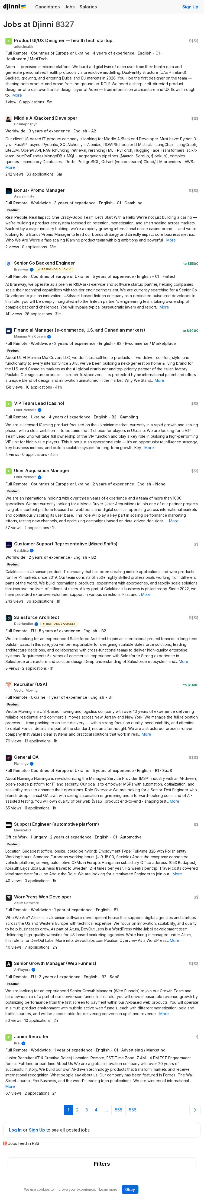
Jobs (69, 6)
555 (118, 1110)
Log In (15, 1130)
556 (133, 1110)
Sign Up (190, 6)
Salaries (88, 6)
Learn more (108, 1189)
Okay (130, 1189)
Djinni (15, 7)
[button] (17, 95)
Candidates (47, 6)
